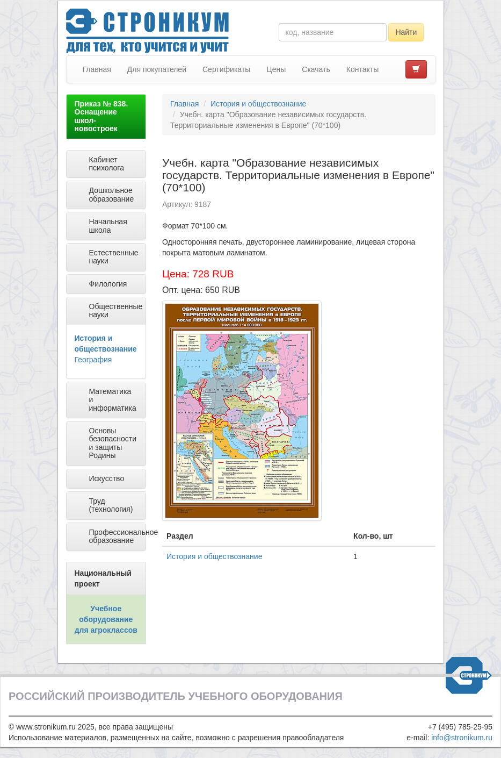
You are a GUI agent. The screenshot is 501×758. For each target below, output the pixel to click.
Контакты (362, 69)
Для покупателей (156, 69)
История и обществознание (258, 103)
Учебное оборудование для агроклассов (106, 619)
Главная (97, 69)
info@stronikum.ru (461, 737)
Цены (276, 69)
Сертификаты (226, 69)
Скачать (316, 69)
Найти (406, 32)
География (93, 359)
